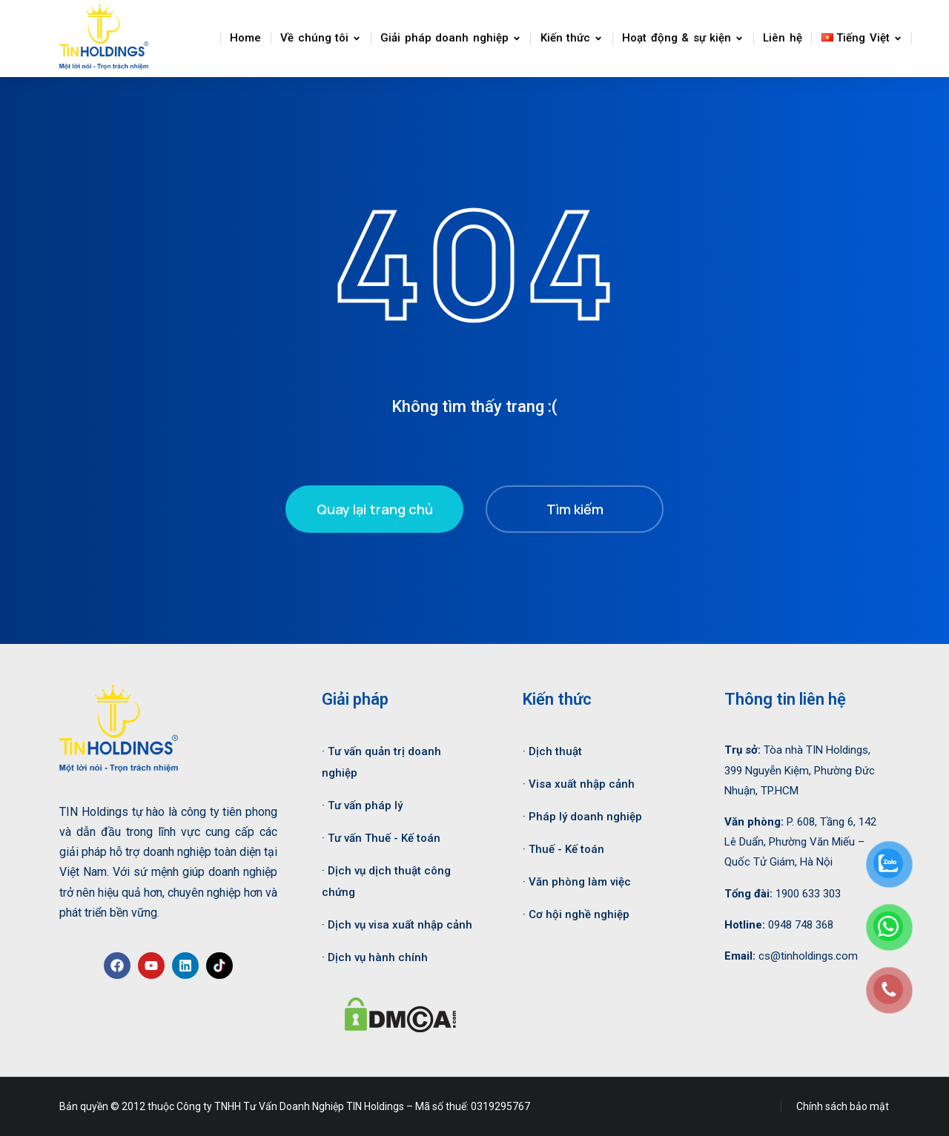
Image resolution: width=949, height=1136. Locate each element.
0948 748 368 (800, 922)
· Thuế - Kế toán (563, 846)
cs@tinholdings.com (808, 953)
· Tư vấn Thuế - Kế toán (381, 835)
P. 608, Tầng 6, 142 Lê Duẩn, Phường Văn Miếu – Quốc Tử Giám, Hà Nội (800, 839)
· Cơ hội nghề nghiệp (576, 911)
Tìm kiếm (575, 506)
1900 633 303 (808, 890)
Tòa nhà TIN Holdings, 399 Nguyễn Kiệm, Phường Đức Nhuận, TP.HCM (799, 767)
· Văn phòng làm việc (577, 879)
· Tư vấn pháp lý (362, 802)
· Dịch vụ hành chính (375, 954)
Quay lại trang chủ (375, 506)
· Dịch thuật (552, 749)
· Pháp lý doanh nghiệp (582, 813)
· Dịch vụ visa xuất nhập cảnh (397, 922)
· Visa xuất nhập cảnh (579, 781)
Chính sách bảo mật (842, 1103)
